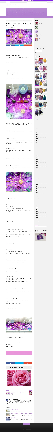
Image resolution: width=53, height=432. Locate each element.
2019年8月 (37, 138)
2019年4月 (37, 144)
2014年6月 (37, 209)
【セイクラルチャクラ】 (10, 73)
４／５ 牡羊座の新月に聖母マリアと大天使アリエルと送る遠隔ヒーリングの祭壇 (21, 413)
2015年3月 (37, 192)
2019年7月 (37, 140)
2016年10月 (37, 157)
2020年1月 (37, 132)
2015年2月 (37, 194)
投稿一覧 (19, 399)
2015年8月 (37, 184)
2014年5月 (37, 211)
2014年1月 (37, 219)
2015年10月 (37, 180)
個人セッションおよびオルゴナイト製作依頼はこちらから (26, 0)
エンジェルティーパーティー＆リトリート (12, 14)
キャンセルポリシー (22, 16)
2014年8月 (37, 205)
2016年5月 (37, 167)
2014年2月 (37, 217)
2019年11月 (37, 136)
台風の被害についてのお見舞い (14, 409)
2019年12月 (37, 134)
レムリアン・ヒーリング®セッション (29, 8)
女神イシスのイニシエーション (42, 38)
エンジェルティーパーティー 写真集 (31, 14)
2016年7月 (37, 163)
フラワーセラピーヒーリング (33, 10)
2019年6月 (37, 142)
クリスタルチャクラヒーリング (16, 10)
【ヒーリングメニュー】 (21, 8)
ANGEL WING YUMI (11, 4)
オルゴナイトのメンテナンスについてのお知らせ (12, 16)
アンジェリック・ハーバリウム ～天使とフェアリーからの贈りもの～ (37, 12)
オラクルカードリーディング (25, 10)
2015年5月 (37, 188)
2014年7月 (37, 207)
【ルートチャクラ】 (10, 74)
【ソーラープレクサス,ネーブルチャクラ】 (12, 72)
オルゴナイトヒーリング (38, 8)
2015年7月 (37, 186)
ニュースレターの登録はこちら (40, 14)
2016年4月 (37, 169)
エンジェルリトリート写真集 (21, 14)
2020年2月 (37, 130)
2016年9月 (37, 159)
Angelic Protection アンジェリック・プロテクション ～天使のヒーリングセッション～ (17, 12)
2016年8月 (37, 161)
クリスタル (11, 27)
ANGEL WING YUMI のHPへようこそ (12, 8)
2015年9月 (37, 182)
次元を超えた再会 (12, 417)
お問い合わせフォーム (28, 16)
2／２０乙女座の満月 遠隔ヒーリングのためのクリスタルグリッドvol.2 (14, 392)
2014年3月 (37, 215)
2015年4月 (37, 190)
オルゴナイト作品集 (9, 10)
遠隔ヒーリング (13, 27)
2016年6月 (37, 165)
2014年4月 (37, 213)
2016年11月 (37, 155)
